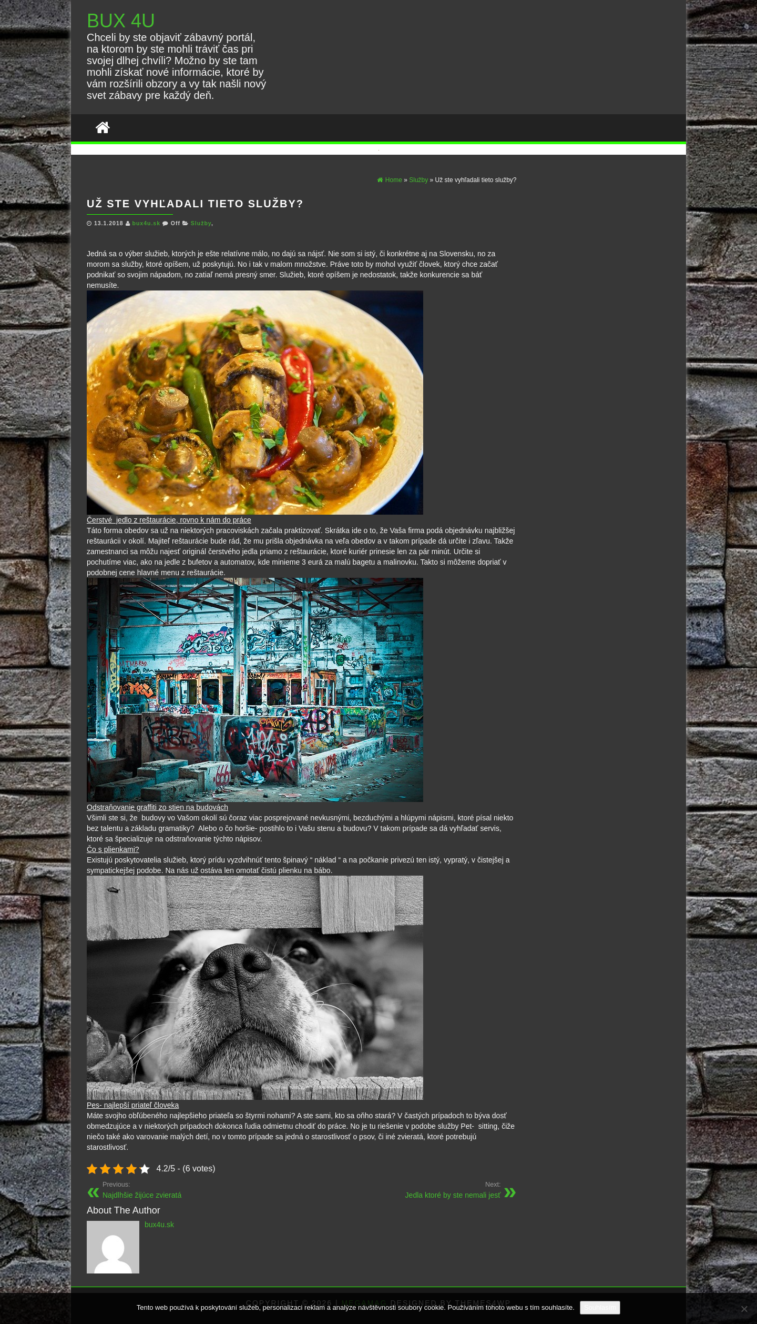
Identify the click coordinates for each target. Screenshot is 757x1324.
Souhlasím (600, 1307)
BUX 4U (121, 21)
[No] (744, 1308)
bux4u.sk (147, 223)
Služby (201, 223)
